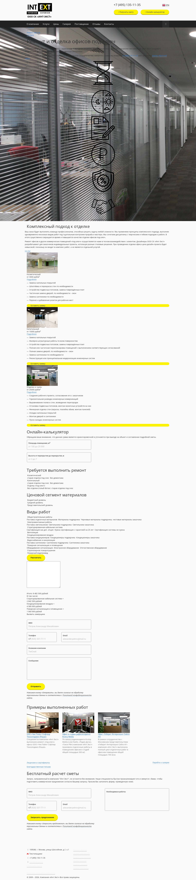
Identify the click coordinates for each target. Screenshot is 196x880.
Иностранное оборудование (66, 548)
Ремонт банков (79, 861)
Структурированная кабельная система (45, 527)
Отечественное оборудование (93, 548)
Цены (56, 24)
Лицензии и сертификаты (38, 762)
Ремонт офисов (33, 32)
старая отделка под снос (38, 478)
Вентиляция (32, 532)
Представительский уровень (40, 505)
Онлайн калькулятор (155, 12)
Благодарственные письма (39, 766)
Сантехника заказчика (79, 542)
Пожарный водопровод (37, 553)
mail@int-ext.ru (36, 862)
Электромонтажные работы (39, 522)
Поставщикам (82, 24)
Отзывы (96, 24)
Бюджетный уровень (36, 500)
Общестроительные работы (39, 517)
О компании (33, 24)
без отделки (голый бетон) (38, 488)
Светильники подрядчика (60, 524)
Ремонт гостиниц (80, 868)
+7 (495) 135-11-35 (127, 4)
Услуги (46, 24)
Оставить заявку (38, 305)
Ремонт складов (80, 864)
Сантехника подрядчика (57, 542)
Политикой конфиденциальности (77, 695)
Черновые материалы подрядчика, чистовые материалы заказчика (111, 519)
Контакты (109, 24)
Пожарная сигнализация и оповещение (45, 545)
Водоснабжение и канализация (41, 540)
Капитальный (33, 480)
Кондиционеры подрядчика (62, 537)
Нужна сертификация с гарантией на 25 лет (74, 530)
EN (167, 5)
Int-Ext (27, 251)
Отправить (36, 686)
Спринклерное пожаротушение (41, 550)
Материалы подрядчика (69, 519)
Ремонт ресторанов (82, 857)
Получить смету (125, 12)
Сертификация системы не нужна (110, 530)
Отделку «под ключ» (36, 485)
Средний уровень (35, 502)
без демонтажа (56, 478)
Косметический (34, 475)
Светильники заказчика (83, 524)
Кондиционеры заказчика (87, 537)
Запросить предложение (42, 817)
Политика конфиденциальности (41, 873)
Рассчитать (36, 557)
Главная (30, 27)
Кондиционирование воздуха (40, 535)
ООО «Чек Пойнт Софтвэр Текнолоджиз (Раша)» (38, 735)
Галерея (67, 24)
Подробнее (32, 279)
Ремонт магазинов (81, 853)
